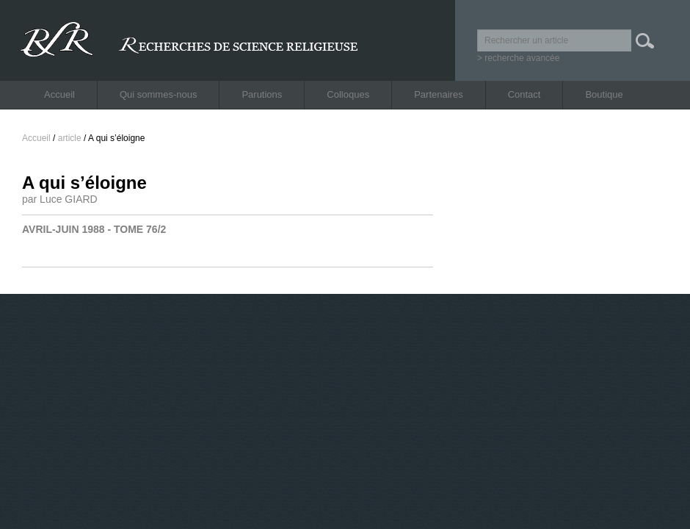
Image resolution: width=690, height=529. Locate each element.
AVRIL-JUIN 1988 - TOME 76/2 (94, 229)
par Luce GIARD (60, 199)
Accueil (59, 94)
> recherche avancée (518, 58)
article (69, 138)
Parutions (262, 94)
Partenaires (438, 94)
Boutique (603, 94)
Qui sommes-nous (158, 94)
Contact (524, 94)
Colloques (348, 94)
